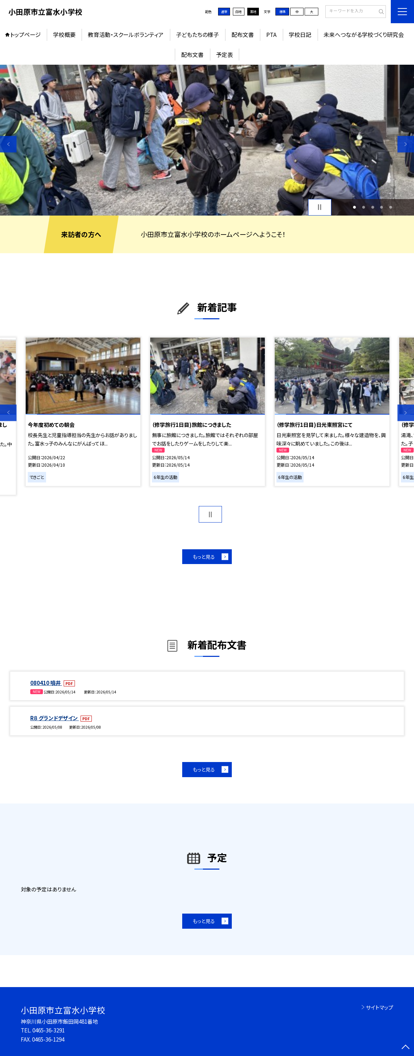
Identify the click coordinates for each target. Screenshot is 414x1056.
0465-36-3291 (48, 1030)
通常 (224, 11)
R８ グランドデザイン (54, 718)
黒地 (253, 11)
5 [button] (390, 207)
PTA (271, 34)
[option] (207, 140)
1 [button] (354, 207)
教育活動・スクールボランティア (126, 34)
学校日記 (300, 34)
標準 (282, 11)
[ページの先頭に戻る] (405, 1047)
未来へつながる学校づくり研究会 (364, 34)
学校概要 (64, 34)
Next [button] (405, 144)
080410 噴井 (46, 682)
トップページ (25, 34)
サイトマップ (379, 1007)
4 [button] (381, 207)
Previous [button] (8, 144)
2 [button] (363, 207)
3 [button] (372, 207)
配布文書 (242, 34)
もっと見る (204, 556)
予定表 (224, 54)
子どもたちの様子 (197, 34)
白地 (238, 11)
